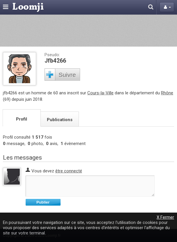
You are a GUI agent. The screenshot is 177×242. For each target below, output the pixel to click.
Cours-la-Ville (100, 93)
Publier (42, 202)
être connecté (68, 171)
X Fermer (165, 217)
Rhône (167, 93)
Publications (59, 119)
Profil (21, 119)
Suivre (67, 74)
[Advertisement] (88, 30)
